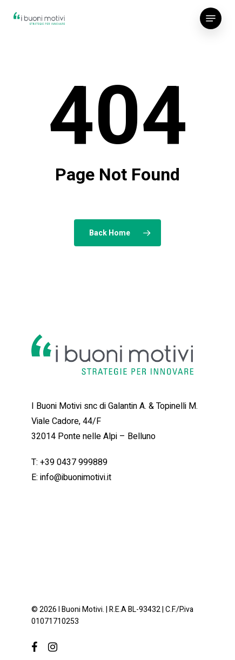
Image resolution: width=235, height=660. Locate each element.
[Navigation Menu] (210, 18)
